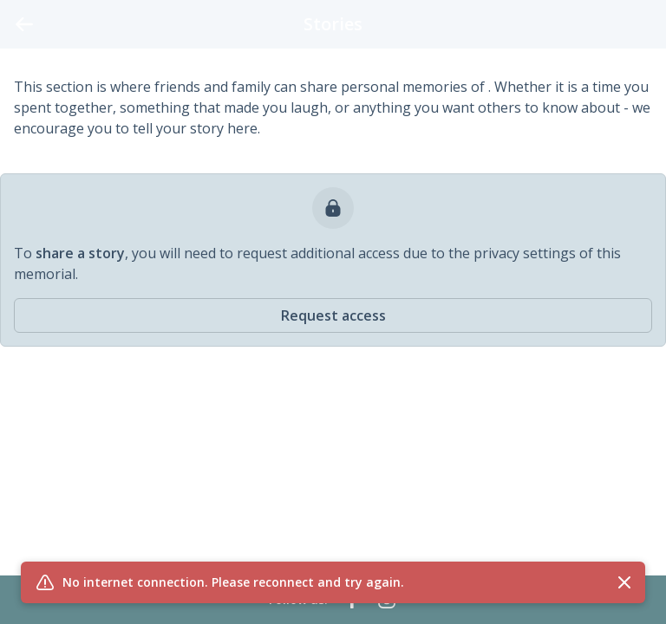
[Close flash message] (624, 582)
